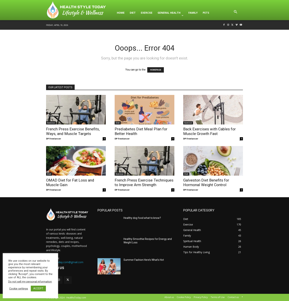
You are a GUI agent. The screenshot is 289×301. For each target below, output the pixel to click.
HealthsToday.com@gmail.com (64, 262)
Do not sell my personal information (30, 281)
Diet (118, 123)
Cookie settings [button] (18, 288)
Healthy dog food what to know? (142, 217)
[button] (235, 12)
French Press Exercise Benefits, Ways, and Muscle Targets (73, 131)
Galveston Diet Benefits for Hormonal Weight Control (206, 182)
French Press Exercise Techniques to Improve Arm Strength (144, 182)
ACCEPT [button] (38, 288)
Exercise (51, 123)
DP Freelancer (53, 138)
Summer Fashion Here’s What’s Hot (143, 259)
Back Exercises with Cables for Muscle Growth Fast (209, 131)
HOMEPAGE (155, 70)
